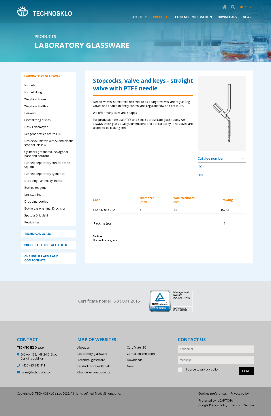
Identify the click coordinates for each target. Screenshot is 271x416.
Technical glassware (91, 360)
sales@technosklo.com (36, 372)
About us (83, 347)
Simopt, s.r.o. (112, 394)
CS (249, 7)
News (131, 366)
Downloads (134, 360)
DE (241, 7)
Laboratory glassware (92, 354)
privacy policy (209, 369)
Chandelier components (93, 372)
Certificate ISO (136, 347)
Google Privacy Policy (212, 405)
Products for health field (93, 366)
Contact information (141, 354)
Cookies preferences (212, 394)
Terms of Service (242, 405)
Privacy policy (239, 394)
